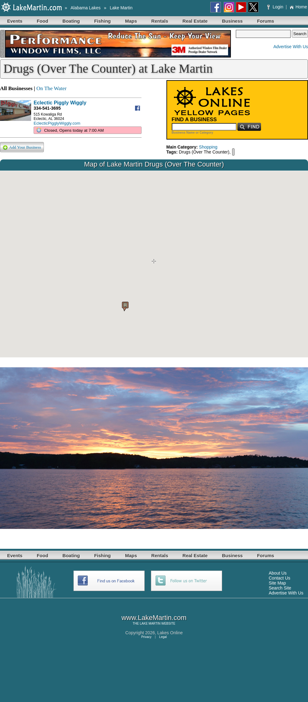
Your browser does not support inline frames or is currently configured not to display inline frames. (154, 264)
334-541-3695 (47, 108)
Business (232, 21)
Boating (71, 21)
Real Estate (195, 21)
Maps (131, 21)
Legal (163, 637)
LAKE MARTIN (150, 623)
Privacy (146, 637)
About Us (278, 573)
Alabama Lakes (86, 7)
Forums (265, 21)
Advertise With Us (290, 46)
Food (42, 21)
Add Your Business (22, 147)
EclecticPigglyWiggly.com (57, 123)
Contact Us (279, 578)
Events (14, 21)
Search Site (280, 587)
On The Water (51, 88)
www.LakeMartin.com (153, 618)
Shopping (208, 147)
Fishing (102, 21)
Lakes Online (170, 632)
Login (275, 6)
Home (298, 6)
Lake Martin (121, 7)
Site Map (277, 582)
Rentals (159, 21)
